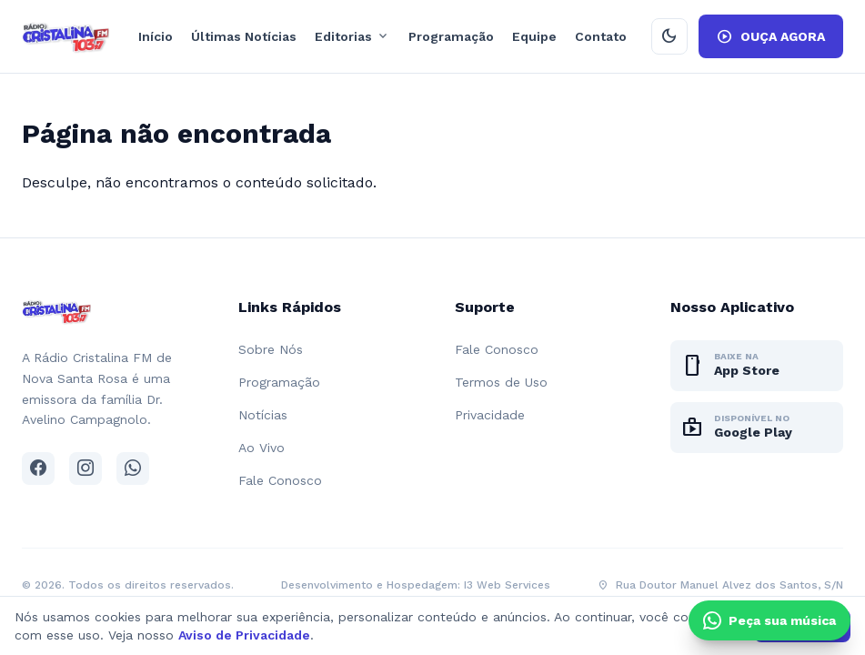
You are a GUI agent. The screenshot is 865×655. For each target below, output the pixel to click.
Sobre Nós (270, 349)
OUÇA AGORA (771, 36)
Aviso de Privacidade (244, 635)
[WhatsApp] (132, 468)
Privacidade (490, 415)
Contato (601, 36)
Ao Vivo (261, 447)
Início (155, 36)
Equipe (534, 36)
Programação (451, 36)
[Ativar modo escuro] (669, 36)
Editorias (352, 36)
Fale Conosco (280, 480)
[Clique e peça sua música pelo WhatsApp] (769, 620)
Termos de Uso (501, 382)
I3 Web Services (507, 585)
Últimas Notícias (244, 36)
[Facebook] (38, 468)
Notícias (262, 415)
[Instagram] (85, 468)
